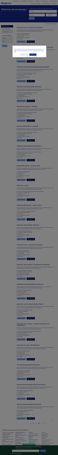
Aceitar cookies (32, 54)
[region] (29, 51)
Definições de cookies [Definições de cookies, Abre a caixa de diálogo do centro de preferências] (24, 54)
